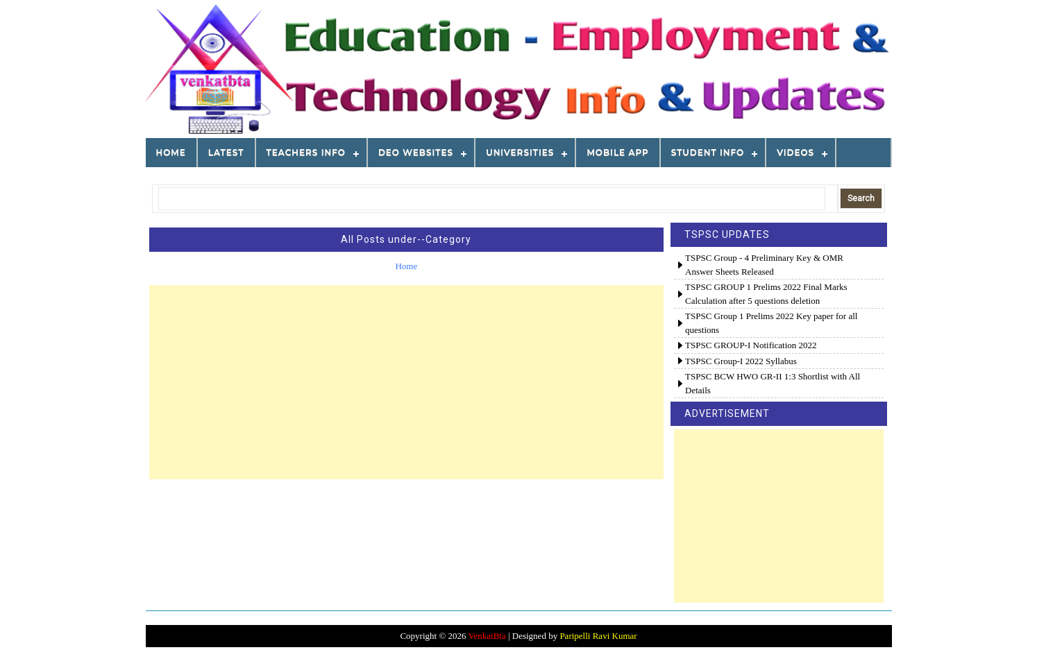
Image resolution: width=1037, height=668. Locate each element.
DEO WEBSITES (415, 152)
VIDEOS (795, 152)
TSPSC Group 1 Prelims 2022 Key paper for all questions (771, 323)
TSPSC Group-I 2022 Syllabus (741, 361)
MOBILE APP (617, 152)
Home (171, 152)
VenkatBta (487, 636)
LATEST (226, 152)
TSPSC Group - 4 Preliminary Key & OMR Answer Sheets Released (764, 264)
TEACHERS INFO (306, 152)
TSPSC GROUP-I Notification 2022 (751, 345)
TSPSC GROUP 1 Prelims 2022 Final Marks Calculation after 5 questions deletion (766, 294)
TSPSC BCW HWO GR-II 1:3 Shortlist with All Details (772, 383)
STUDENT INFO (707, 152)
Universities (520, 152)
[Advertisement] (406, 382)
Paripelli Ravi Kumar (597, 636)
